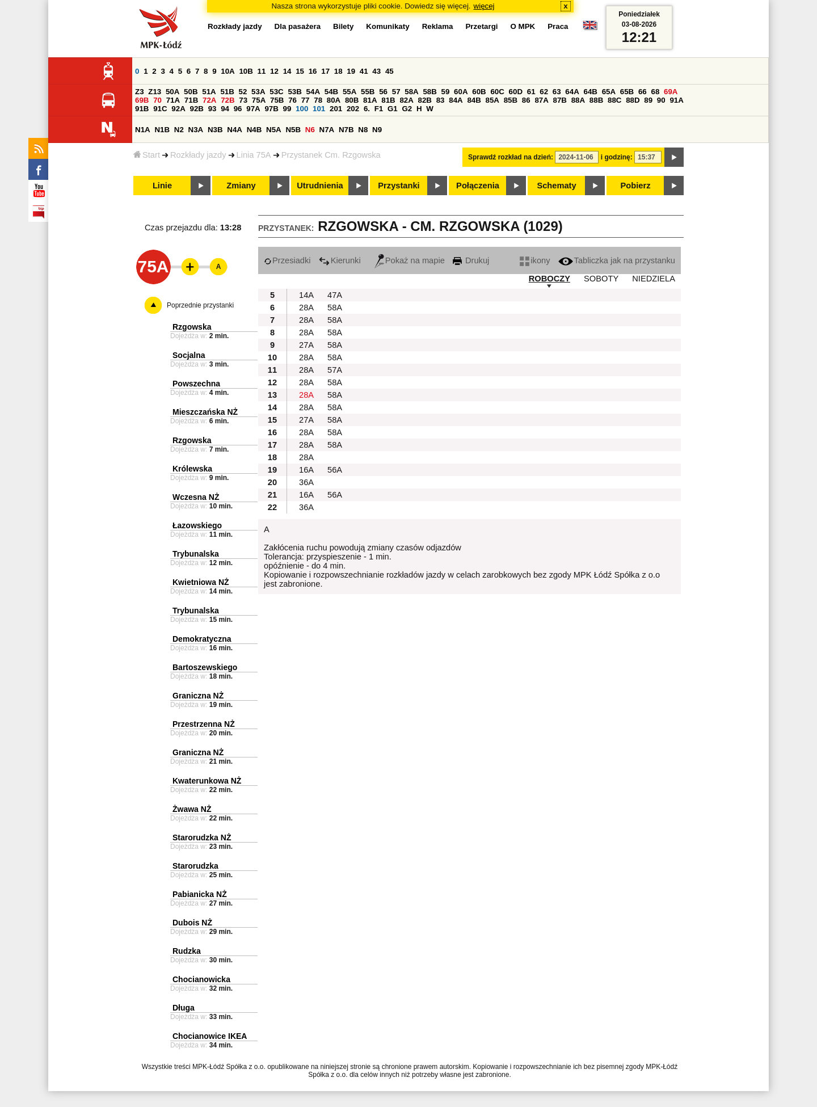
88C (614, 100)
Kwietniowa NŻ (200, 582)
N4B (254, 129)
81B (388, 100)
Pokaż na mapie (409, 260)
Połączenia (477, 185)
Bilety (343, 26)
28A (306, 307)
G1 (393, 108)
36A (306, 482)
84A (455, 100)
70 (157, 100)
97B (271, 108)
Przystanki (398, 185)
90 (661, 100)
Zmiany (240, 185)
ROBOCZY (549, 278)
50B (190, 91)
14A (306, 295)
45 (389, 71)
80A (333, 100)
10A (227, 71)
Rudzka (186, 951)
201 (336, 108)
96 (238, 108)
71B (191, 100)
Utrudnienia (320, 185)
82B (425, 100)
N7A (327, 129)
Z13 (154, 91)
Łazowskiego (197, 525)
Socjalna (188, 355)
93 (212, 108)
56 (383, 91)
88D (632, 100)
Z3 (139, 91)
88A (578, 100)
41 (364, 71)
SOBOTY (601, 278)
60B (479, 91)
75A (259, 100)
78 (318, 100)
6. (367, 108)
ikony (535, 260)
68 (655, 91)
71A (173, 100)
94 (225, 108)
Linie (162, 185)
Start (146, 154)
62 (544, 91)
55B (367, 91)
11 (262, 71)
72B (227, 100)
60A (461, 91)
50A (172, 91)
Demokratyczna (201, 638)
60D (516, 91)
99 (287, 108)
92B (196, 108)
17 (325, 71)
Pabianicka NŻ (199, 894)
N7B (346, 129)
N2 (179, 129)
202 (353, 108)
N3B (215, 129)
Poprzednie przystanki (200, 305)
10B (245, 71)
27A (306, 345)
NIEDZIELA (653, 278)
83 (440, 100)
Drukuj (471, 260)
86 (526, 100)
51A (209, 91)
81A (370, 100)
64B (590, 91)
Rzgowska (191, 326)
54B (331, 91)
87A (541, 100)
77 (305, 100)
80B (352, 100)
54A (313, 91)
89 (648, 100)
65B (627, 91)
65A (609, 91)
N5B (293, 129)
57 (396, 91)
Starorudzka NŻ (201, 837)
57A (334, 369)
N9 (377, 129)
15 (300, 71)
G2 (407, 108)
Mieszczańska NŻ (205, 411)
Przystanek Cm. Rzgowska (331, 154)
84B (474, 100)
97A (253, 108)
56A (334, 469)
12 (274, 71)
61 (531, 91)
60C (497, 91)
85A (492, 100)
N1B (162, 129)
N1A (142, 129)
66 (642, 91)
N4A (234, 129)
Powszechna (196, 383)
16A (306, 469)
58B (429, 91)
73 (243, 100)
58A (411, 91)
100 (302, 108)
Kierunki (340, 260)
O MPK (523, 26)
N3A (196, 129)
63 (557, 91)
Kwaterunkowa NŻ (206, 780)
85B (510, 100)
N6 (310, 129)
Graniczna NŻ (198, 695)
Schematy (556, 185)
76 (292, 100)
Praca (558, 26)
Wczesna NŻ (195, 497)
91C (160, 108)
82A (406, 100)
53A (258, 91)
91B (142, 108)
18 (338, 71)
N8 (363, 129)
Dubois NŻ (192, 922)
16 (313, 71)
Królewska (192, 468)
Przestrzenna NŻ (203, 724)
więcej (484, 6)
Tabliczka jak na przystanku (616, 260)
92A (178, 108)
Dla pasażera (298, 26)
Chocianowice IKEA (209, 1036)
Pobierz (636, 185)
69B (142, 100)
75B (277, 100)
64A (572, 91)
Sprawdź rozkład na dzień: (510, 157)
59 (445, 91)
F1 (379, 108)
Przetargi (481, 26)
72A (209, 100)
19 (351, 71)
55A (349, 91)
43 (376, 71)
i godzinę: (617, 157)
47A (334, 295)
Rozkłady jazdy (198, 154)
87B (560, 100)
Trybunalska (195, 553)
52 (243, 91)
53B (294, 91)
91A (676, 100)
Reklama (437, 26)
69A (670, 91)
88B (596, 100)
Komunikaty (387, 26)
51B (227, 91)
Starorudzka (195, 865)
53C (276, 91)
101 (319, 108)
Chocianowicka (201, 979)
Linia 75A (254, 154)
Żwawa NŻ (191, 809)
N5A (273, 129)
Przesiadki (287, 260)
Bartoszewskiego (204, 667)
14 (287, 71)
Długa (183, 1007)
